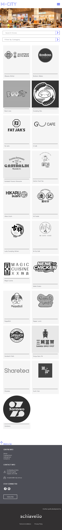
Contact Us (6, 459)
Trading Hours (7, 455)
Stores (5, 453)
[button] (58, 4)
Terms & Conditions (25, 524)
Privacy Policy (38, 524)
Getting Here (7, 457)
